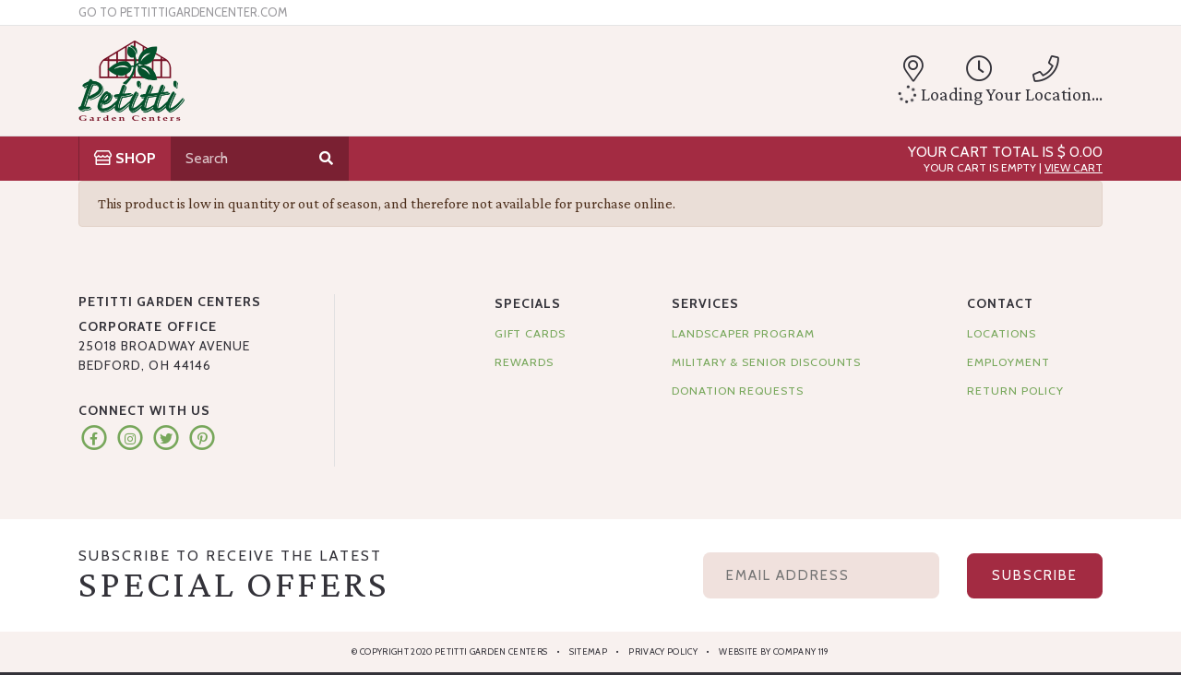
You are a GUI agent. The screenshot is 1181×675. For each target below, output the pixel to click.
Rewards (525, 362)
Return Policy (1015, 390)
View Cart (1073, 167)
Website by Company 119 (774, 651)
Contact (999, 303)
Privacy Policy (663, 651)
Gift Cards (530, 333)
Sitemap (588, 651)
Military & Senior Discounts (766, 362)
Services (705, 303)
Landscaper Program (743, 333)
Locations (1001, 333)
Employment (1008, 362)
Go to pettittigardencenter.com (182, 12)
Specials (528, 303)
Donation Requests (738, 390)
